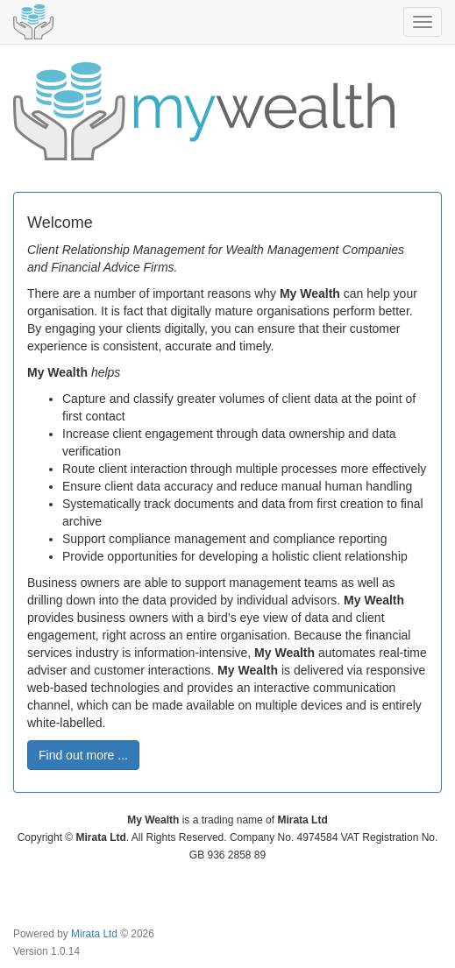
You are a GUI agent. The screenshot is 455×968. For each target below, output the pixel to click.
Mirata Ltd (94, 934)
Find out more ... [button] (83, 755)
